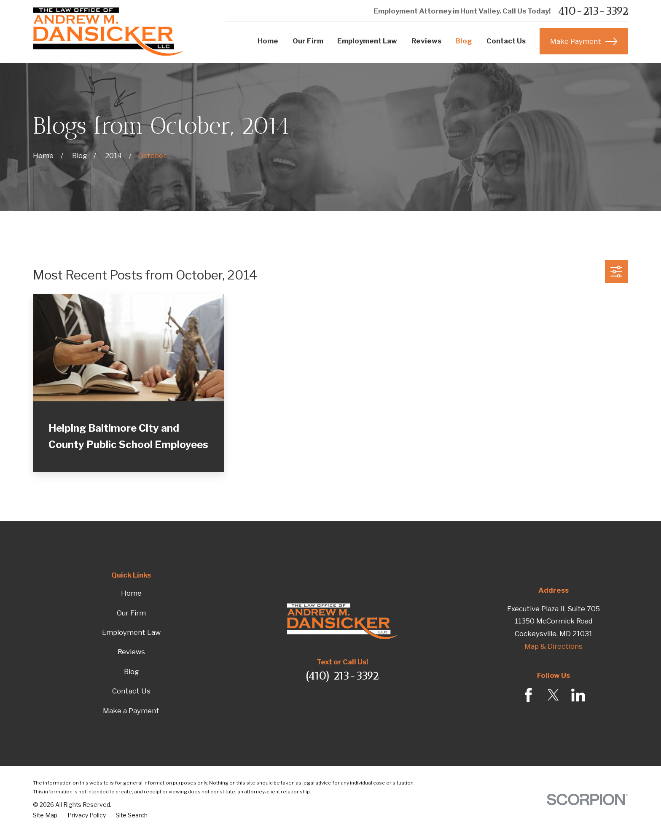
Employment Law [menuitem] (367, 41)
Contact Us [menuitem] (506, 41)
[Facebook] (528, 695)
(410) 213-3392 (342, 676)
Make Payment (583, 41)
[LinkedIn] (578, 695)
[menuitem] (45, 815)
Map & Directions (553, 646)
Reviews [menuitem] (426, 41)
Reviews (131, 652)
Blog (131, 671)
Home (131, 593)
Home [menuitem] (268, 41)
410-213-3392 (593, 11)
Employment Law (131, 632)
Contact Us (131, 691)
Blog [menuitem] (463, 41)
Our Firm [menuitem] (308, 41)
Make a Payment (131, 711)
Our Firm (131, 613)
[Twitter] (553, 695)
